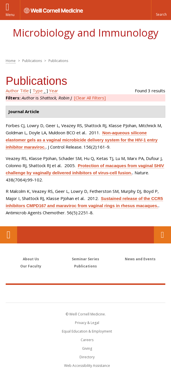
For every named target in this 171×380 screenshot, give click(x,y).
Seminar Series (85, 259)
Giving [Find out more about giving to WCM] (87, 348)
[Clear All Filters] (90, 98)
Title (24, 90)
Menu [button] (10, 14)
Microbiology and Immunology (85, 33)
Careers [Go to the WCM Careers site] (87, 339)
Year (53, 90)
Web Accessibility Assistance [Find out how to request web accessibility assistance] (87, 365)
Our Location (8, 234)
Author (12, 90)
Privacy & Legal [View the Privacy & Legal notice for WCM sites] (87, 322)
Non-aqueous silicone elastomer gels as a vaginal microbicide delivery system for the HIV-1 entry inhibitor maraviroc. (82, 139)
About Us (31, 259)
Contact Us (162, 234)
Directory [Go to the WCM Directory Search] (87, 357)
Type (37, 90)
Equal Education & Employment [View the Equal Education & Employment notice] (87, 331)
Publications (85, 266)
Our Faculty (30, 266)
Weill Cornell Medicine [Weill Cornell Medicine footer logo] (85, 293)
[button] (161, 10)
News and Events (140, 259)
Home (11, 60)
